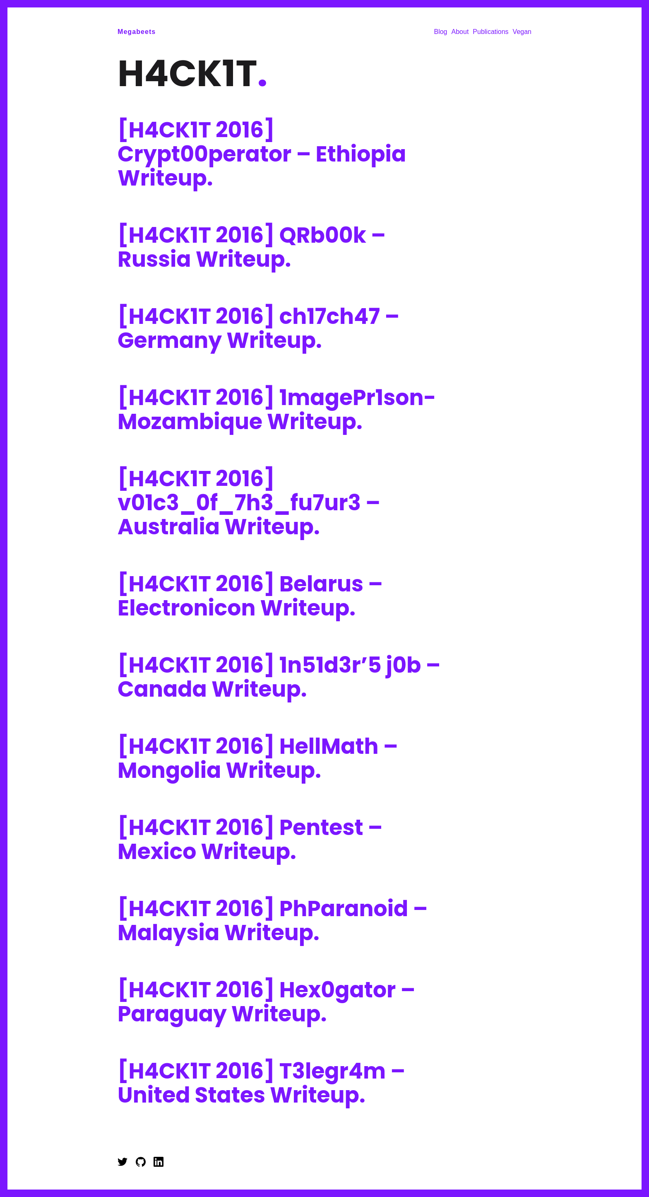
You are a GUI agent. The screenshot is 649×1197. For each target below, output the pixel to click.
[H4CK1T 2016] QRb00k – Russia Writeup (252, 247)
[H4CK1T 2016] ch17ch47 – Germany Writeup (258, 328)
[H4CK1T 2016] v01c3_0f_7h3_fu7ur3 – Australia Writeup (249, 502)
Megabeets (137, 31)
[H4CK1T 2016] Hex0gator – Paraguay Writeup (267, 1002)
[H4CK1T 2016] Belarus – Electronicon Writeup (250, 596)
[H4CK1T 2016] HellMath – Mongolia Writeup (258, 758)
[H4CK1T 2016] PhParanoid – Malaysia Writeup (273, 920)
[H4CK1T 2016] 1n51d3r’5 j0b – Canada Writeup (279, 677)
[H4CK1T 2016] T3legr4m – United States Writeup (261, 1083)
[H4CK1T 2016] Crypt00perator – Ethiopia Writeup (262, 154)
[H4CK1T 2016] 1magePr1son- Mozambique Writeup (277, 409)
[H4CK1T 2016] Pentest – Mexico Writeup (250, 839)
